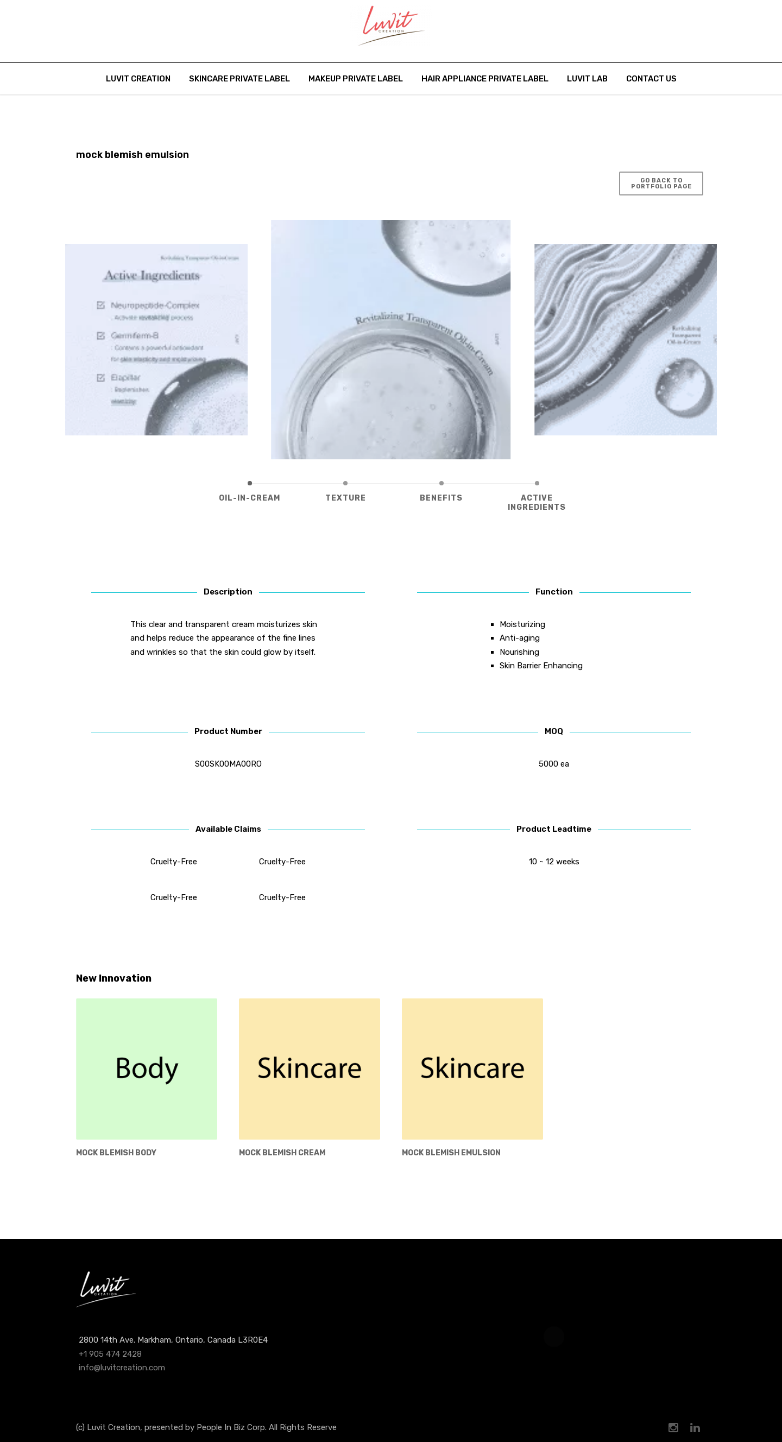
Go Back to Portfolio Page (661, 183)
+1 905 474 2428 (110, 1354)
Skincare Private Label (239, 79)
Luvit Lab (587, 79)
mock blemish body (116, 1153)
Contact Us (651, 79)
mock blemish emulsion (451, 1153)
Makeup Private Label (355, 79)
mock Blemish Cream (282, 1153)
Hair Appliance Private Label (484, 79)
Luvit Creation (138, 79)
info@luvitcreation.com (122, 1368)
